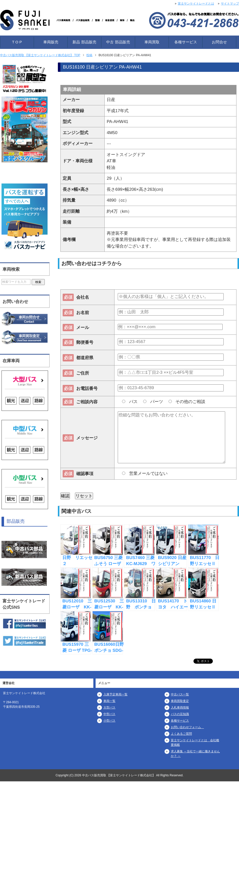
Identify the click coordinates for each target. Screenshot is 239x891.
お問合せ (219, 42)
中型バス (109, 714)
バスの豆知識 (180, 714)
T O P (17, 42)
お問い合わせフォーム (187, 727)
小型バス (109, 720)
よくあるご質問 (181, 733)
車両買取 (152, 42)
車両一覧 (109, 701)
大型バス (109, 707)
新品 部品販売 (84, 42)
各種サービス (185, 42)
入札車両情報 (180, 707)
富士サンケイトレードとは (196, 3)
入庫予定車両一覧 (115, 694)
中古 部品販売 (118, 42)
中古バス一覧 (180, 694)
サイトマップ (230, 3)
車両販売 (50, 42)
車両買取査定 (180, 701)
